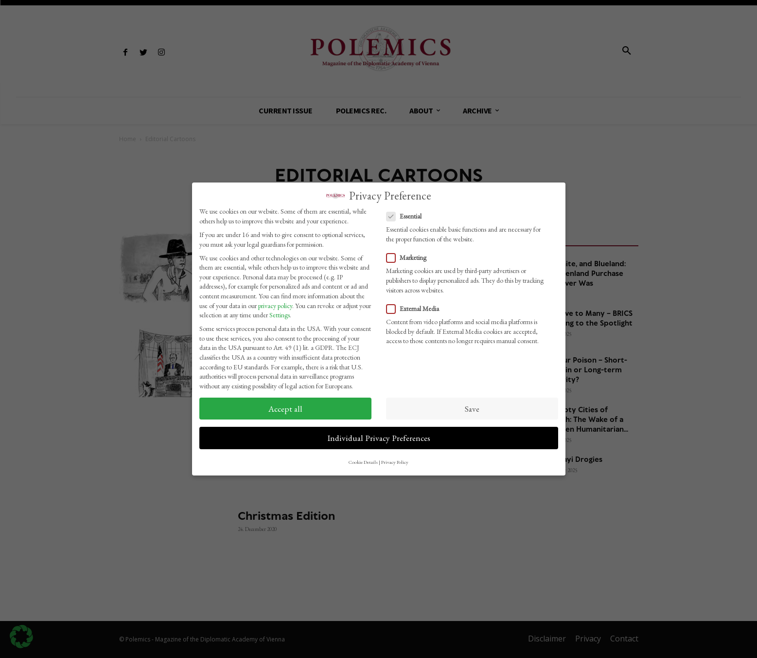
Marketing (409, 254)
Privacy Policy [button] (394, 459)
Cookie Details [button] (363, 459)
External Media (415, 305)
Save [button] (472, 405)
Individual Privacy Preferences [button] (378, 434)
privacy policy (275, 302)
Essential (407, 213)
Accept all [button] (285, 405)
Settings (279, 312)
